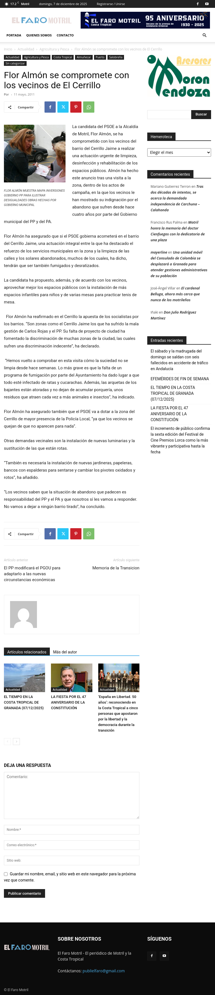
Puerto (100, 57)
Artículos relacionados (26, 652)
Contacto (65, 35)
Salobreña (115, 57)
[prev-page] (7, 741)
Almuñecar (84, 57)
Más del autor (65, 652)
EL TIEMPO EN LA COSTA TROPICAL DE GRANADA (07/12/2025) (24, 702)
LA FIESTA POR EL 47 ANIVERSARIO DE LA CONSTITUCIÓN (68, 702)
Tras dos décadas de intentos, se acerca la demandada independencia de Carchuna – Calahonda (177, 198)
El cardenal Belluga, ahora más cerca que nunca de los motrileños (175, 294)
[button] (204, 35)
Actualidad (26, 49)
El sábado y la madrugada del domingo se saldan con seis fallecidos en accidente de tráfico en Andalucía (179, 360)
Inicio (8, 49)
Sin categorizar (15, 63)
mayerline (159, 252)
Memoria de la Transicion (115, 567)
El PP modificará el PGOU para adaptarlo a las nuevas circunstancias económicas (32, 573)
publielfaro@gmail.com (104, 970)
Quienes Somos (39, 35)
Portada (13, 35)
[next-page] (16, 741)
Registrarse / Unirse (111, 4)
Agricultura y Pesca (54, 49)
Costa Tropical (62, 57)
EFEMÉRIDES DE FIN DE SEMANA (180, 379)
